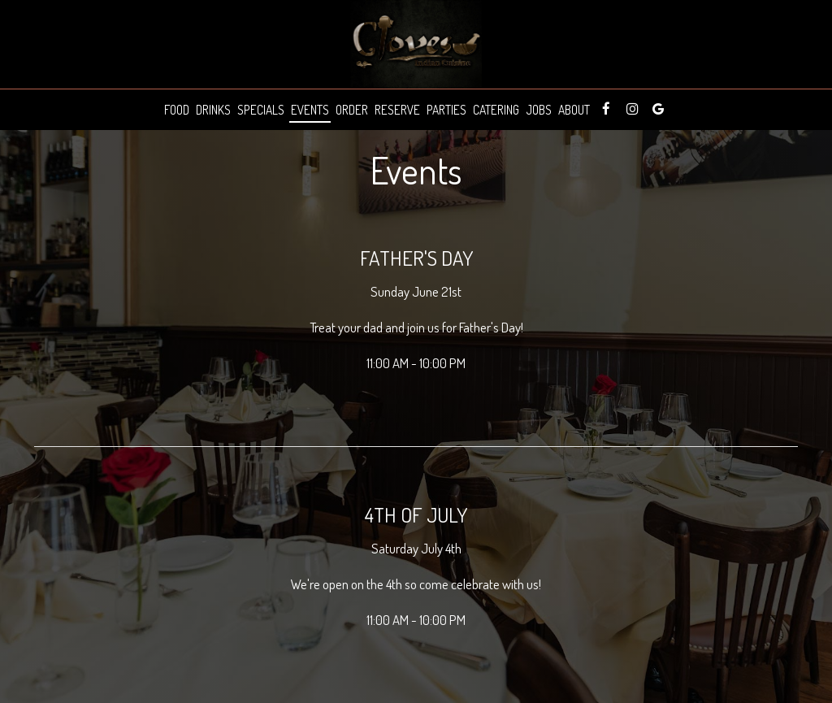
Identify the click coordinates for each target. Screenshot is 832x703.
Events (310, 110)
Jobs (539, 110)
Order (352, 110)
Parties (446, 110)
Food (176, 110)
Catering (496, 110)
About (574, 110)
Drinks (213, 110)
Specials (260, 110)
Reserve (397, 110)
